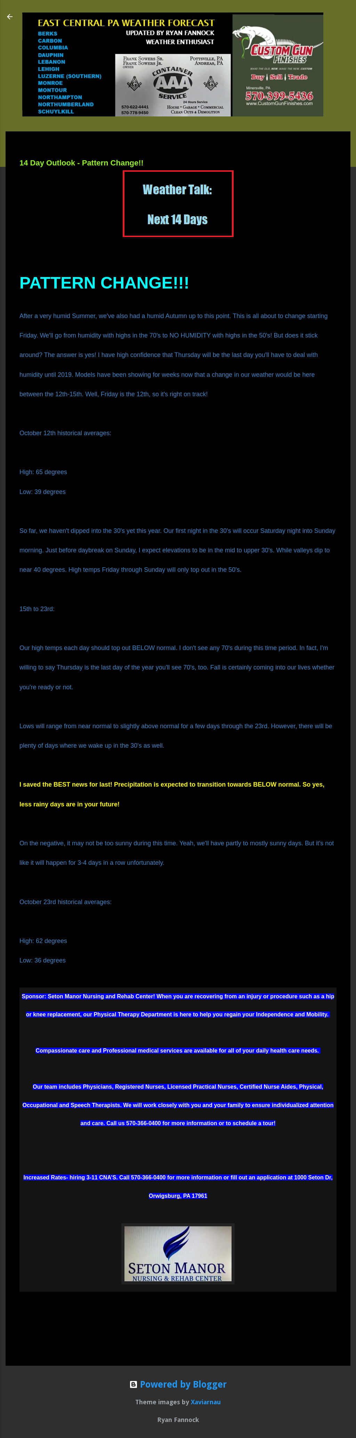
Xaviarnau (206, 1402)
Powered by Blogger (178, 1384)
